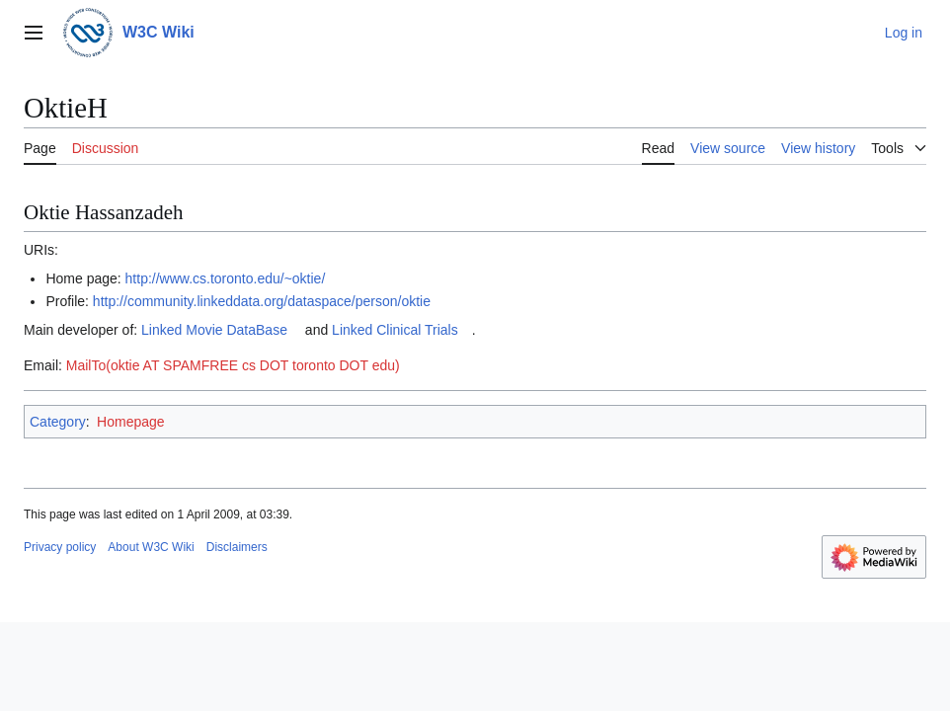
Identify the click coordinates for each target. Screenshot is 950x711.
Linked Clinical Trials (395, 330)
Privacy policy (60, 547)
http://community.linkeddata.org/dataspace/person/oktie (262, 301)
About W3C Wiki (151, 547)
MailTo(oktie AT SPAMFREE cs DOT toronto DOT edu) (233, 365)
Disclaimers (237, 547)
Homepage (131, 422)
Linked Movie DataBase (214, 330)
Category (58, 422)
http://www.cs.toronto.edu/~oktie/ (225, 278)
